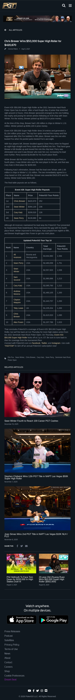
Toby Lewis (18, 308)
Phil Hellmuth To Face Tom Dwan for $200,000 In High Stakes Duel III (20, 579)
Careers (8, 667)
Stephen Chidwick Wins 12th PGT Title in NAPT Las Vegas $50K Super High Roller (36, 477)
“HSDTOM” (9, 346)
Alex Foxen (18, 322)
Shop (7, 671)
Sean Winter (19, 207)
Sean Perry (19, 218)
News (7, 653)
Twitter (44, 343)
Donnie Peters (13, 49)
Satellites (9, 640)
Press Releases (12, 631)
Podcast (8, 636)
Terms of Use (11, 649)
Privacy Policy (11, 645)
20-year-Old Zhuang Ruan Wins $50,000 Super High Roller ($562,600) (52, 579)
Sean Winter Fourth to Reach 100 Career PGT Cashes (31, 421)
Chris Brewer (19, 201)
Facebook (36, 343)
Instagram (56, 343)
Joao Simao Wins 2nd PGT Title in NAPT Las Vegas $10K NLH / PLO (36, 535)
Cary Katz (18, 212)
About (7, 658)
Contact (8, 662)
